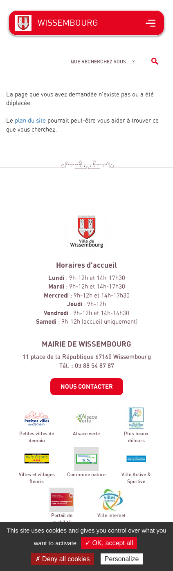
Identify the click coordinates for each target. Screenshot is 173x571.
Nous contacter (87, 386)
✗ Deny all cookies (62, 558)
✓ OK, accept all (109, 543)
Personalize (122, 558)
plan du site (30, 120)
